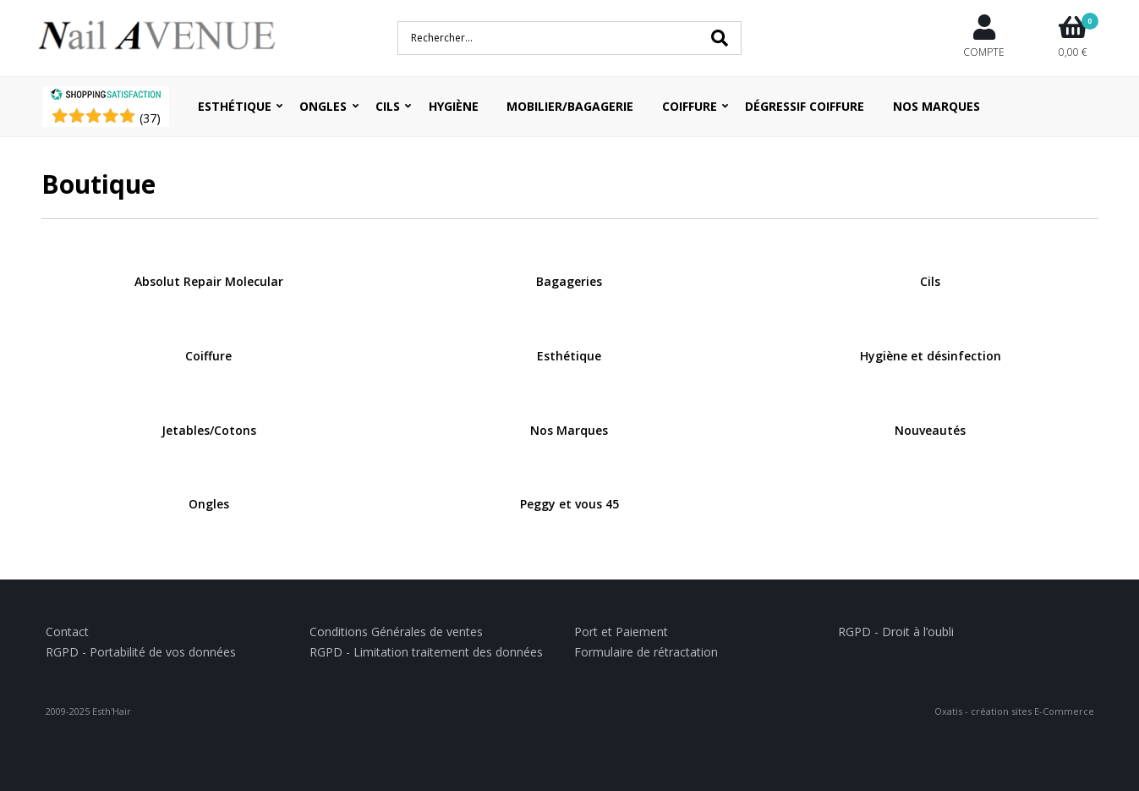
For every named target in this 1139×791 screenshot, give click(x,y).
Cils (387, 106)
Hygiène (454, 106)
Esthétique (234, 106)
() (150, 118)
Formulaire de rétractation (646, 652)
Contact (67, 631)
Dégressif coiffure (804, 106)
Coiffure (689, 106)
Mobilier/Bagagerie (570, 106)
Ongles (323, 106)
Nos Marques (936, 106)
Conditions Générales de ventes (396, 631)
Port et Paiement (621, 631)
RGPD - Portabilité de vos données (141, 652)
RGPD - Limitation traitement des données (426, 652)
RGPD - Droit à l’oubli (896, 631)
